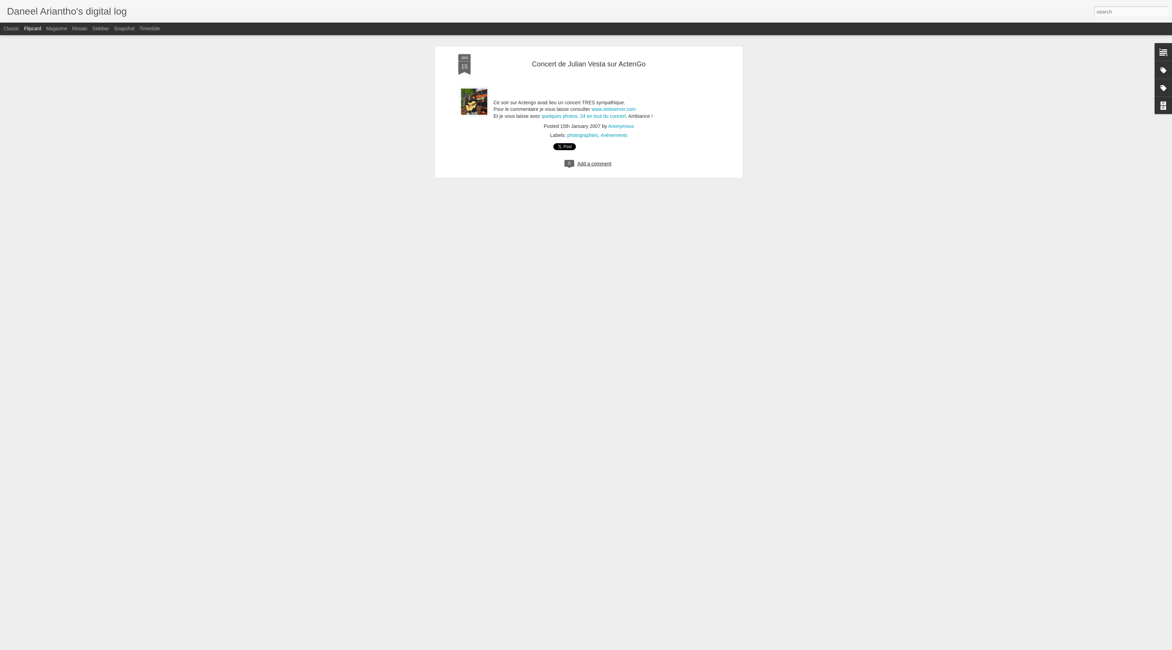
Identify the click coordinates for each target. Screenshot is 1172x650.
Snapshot (124, 28)
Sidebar (101, 28)
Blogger (630, 646)
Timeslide (149, 28)
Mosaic (79, 28)
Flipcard (32, 28)
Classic (11, 28)
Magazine (56, 28)
